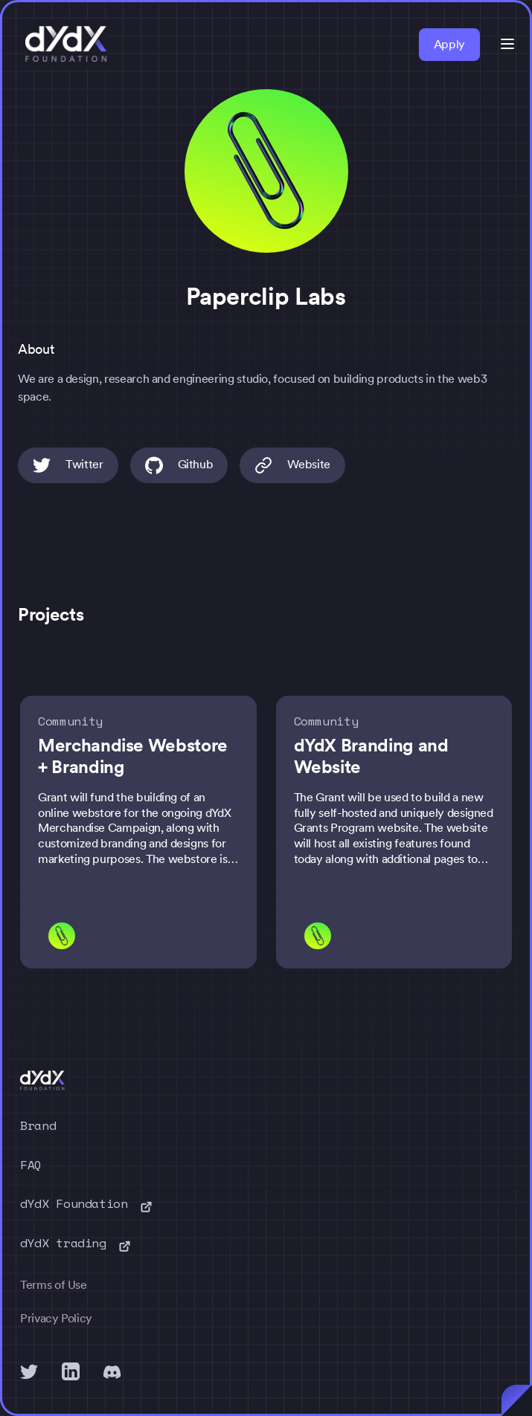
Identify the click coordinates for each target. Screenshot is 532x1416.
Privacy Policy (56, 1318)
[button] (507, 43)
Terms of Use (53, 1285)
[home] (62, 44)
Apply (449, 44)
